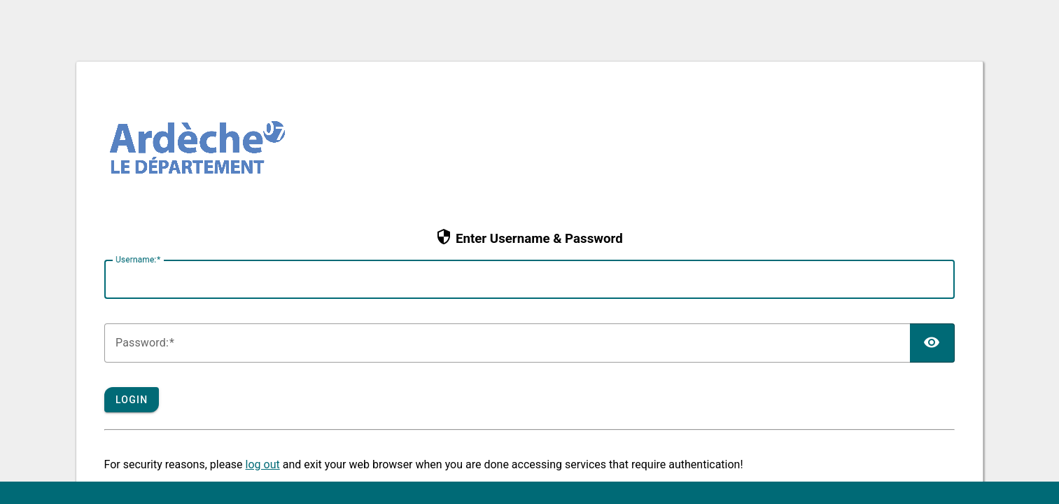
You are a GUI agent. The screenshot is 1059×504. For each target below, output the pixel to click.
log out (263, 464)
